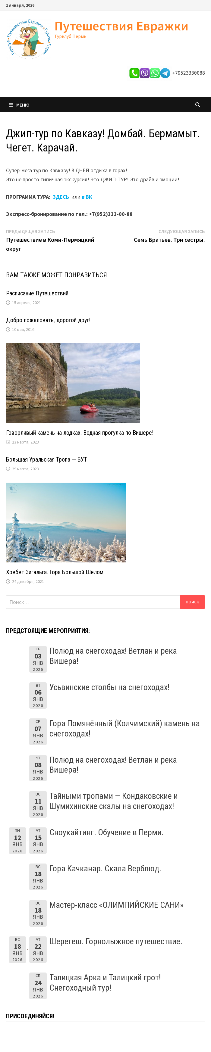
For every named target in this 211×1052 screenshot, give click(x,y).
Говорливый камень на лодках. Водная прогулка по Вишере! (79, 432)
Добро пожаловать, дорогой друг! (48, 320)
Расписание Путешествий (37, 293)
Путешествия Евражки (121, 25)
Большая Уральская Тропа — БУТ (46, 459)
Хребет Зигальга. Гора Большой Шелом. (55, 572)
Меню (19, 105)
